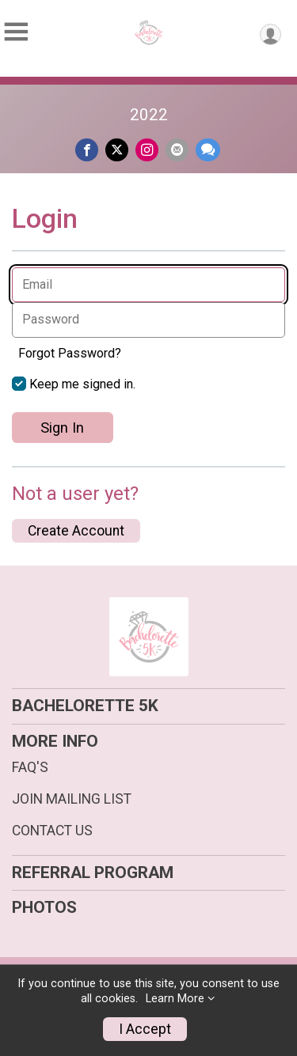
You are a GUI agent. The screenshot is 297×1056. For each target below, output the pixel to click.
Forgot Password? (69, 353)
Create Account (76, 531)
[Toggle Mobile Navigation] (16, 32)
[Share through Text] (208, 149)
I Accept (145, 1029)
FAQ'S (30, 767)
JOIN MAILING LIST (71, 799)
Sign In (62, 427)
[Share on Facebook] (86, 149)
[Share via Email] (177, 149)
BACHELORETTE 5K (85, 705)
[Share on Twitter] (116, 149)
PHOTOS (44, 907)
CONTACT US (52, 830)
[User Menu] (270, 34)
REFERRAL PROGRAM (92, 872)
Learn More (175, 998)
